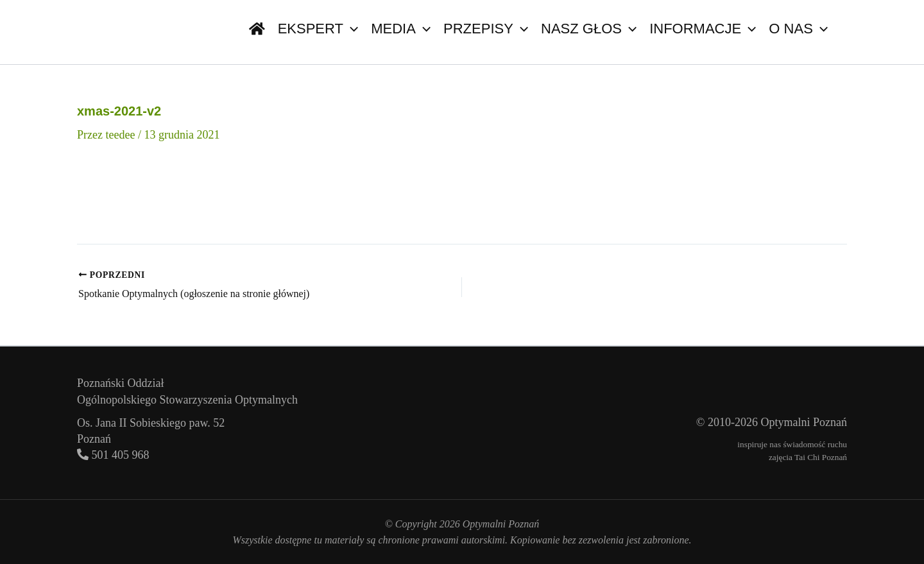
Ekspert (318, 29)
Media (401, 29)
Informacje (702, 29)
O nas (798, 29)
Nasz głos (589, 29)
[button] (350, 29)
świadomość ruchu (815, 444)
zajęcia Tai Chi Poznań (808, 457)
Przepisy (485, 29)
